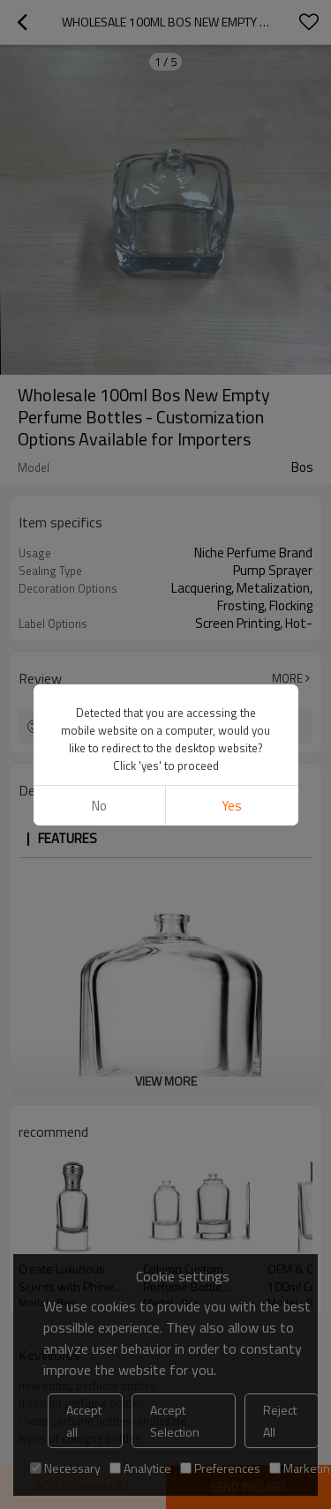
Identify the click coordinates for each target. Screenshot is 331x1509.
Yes (232, 806)
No (99, 806)
